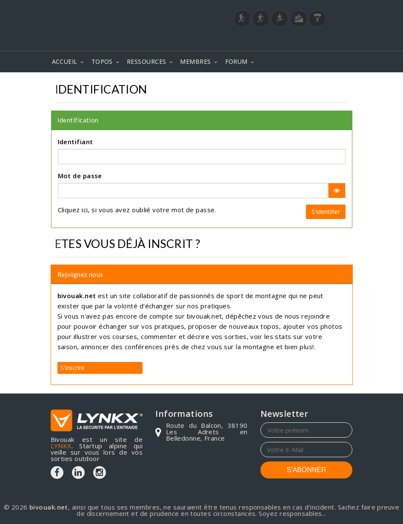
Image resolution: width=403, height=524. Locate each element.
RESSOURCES (146, 61)
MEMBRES (195, 61)
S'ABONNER (306, 469)
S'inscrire (72, 368)
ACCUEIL (64, 61)
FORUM (236, 61)
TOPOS (102, 61)
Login (310, 26)
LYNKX (61, 445)
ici (85, 209)
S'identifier (326, 212)
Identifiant (75, 141)
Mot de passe (80, 175)
